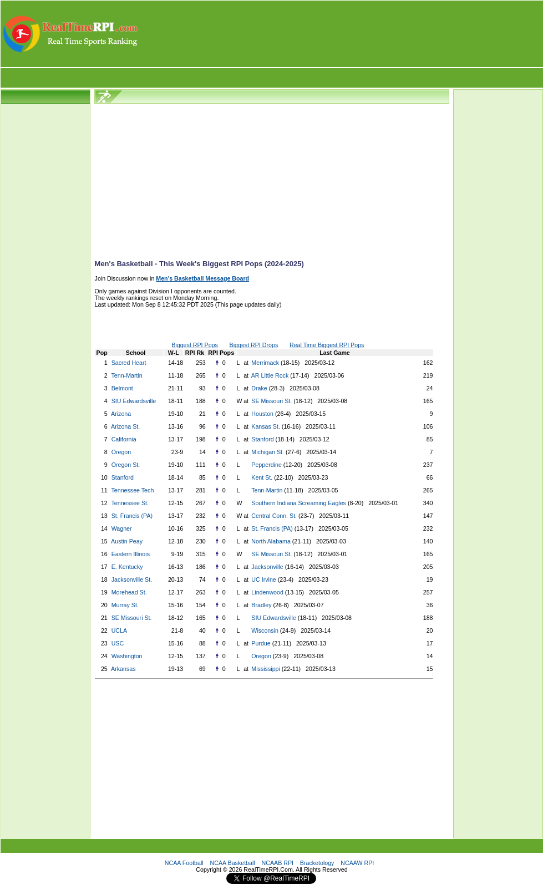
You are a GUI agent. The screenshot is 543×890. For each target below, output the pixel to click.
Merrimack (264, 362)
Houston (261, 413)
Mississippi (265, 668)
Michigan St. (267, 452)
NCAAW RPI (357, 863)
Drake (258, 388)
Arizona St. (125, 426)
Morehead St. (129, 592)
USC (117, 643)
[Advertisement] (341, 34)
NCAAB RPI (277, 863)
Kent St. (261, 477)
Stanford (261, 439)
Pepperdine (265, 464)
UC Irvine (263, 579)
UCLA (119, 630)
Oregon (121, 452)
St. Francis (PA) (132, 515)
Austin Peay (127, 541)
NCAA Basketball (232, 863)
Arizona (121, 413)
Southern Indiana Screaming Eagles (298, 503)
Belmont (122, 388)
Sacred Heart (128, 362)
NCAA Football (184, 863)
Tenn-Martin (126, 375)
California (123, 439)
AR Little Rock (269, 375)
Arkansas (123, 668)
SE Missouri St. (271, 401)
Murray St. (125, 605)
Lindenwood (266, 592)
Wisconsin (264, 630)
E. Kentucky (127, 566)
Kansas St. (265, 426)
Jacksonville (266, 566)
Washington (127, 656)
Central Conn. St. (273, 515)
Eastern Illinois (130, 554)
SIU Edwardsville (133, 401)
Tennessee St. (130, 503)
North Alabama (270, 541)
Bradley (260, 605)
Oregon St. (125, 464)
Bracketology (317, 863)
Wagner (121, 528)
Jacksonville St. (131, 579)
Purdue (260, 643)
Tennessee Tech (132, 490)
